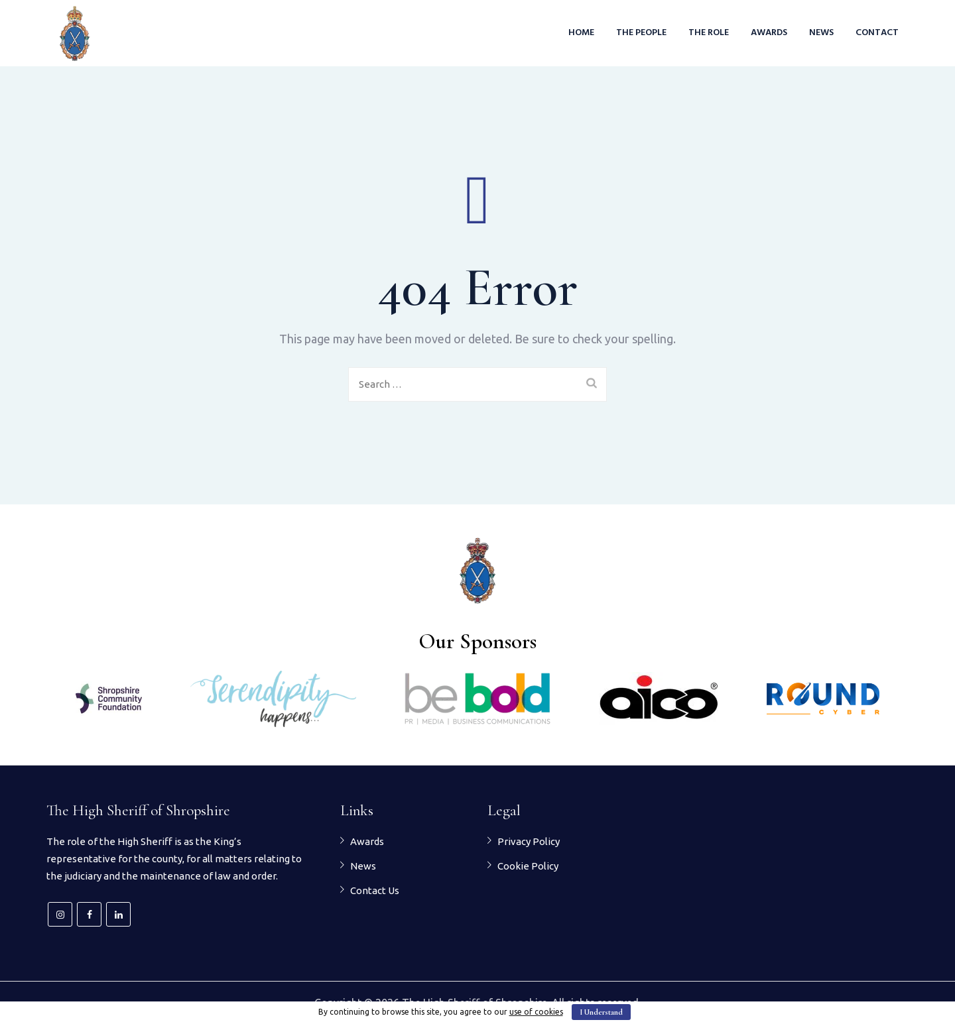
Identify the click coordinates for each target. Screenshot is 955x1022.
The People (641, 32)
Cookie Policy (527, 866)
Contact (877, 32)
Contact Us (374, 890)
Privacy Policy (528, 841)
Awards (769, 32)
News (821, 32)
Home (581, 32)
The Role (708, 32)
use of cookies (536, 1011)
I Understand (601, 1012)
